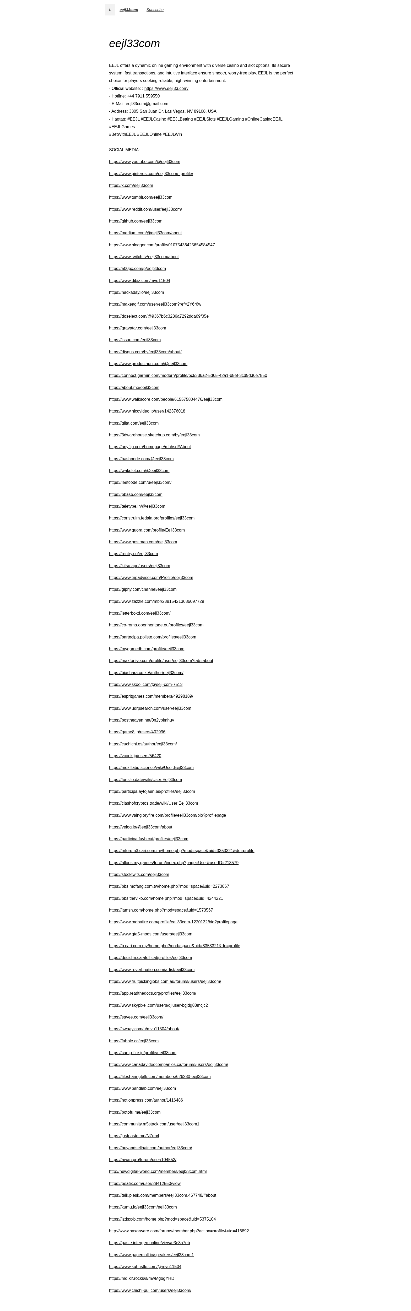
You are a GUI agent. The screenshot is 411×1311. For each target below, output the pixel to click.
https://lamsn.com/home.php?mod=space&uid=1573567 (161, 910)
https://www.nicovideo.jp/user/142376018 (147, 411)
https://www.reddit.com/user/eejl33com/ (145, 209)
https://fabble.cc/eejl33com (134, 1041)
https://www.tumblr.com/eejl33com (140, 197)
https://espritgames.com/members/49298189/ (151, 696)
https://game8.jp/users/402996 (137, 732)
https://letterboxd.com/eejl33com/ (140, 613)
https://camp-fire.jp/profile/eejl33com (142, 1052)
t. (110, 10)
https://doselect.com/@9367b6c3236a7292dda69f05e (159, 316)
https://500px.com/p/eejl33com (137, 268)
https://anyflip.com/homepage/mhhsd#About (150, 447)
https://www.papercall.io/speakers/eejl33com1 (151, 1255)
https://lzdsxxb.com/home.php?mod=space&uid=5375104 (162, 1219)
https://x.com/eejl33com (131, 185)
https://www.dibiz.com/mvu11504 (139, 280)
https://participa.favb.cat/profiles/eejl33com (148, 839)
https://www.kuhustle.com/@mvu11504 (145, 1266)
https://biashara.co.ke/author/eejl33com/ (146, 672)
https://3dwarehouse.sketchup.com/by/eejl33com (154, 435)
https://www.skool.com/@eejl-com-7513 (145, 684)
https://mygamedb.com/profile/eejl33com (146, 649)
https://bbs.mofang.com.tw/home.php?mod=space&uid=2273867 (169, 886)
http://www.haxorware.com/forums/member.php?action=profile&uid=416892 (179, 1231)
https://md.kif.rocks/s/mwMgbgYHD (141, 1278)
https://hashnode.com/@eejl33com (141, 459)
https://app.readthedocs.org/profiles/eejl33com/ (152, 993)
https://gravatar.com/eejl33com (137, 328)
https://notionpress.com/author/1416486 (146, 1100)
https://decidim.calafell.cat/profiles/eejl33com (150, 957)
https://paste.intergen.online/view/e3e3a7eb (149, 1242)
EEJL (114, 65)
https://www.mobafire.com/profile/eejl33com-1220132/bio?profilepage (173, 922)
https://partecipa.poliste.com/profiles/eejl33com (152, 637)
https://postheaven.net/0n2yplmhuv (141, 720)
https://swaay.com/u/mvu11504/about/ (144, 1029)
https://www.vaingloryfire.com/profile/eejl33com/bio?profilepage (167, 815)
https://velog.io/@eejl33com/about (140, 827)
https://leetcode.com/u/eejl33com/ (140, 482)
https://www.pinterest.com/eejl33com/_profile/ (151, 173)
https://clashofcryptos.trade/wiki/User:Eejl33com (153, 803)
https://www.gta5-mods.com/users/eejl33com (150, 934)
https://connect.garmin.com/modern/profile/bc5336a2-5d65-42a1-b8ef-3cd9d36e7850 (188, 375)
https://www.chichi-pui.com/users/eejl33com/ (150, 1290)
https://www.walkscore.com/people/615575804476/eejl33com (166, 399)
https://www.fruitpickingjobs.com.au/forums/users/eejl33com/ (165, 981)
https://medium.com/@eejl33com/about (145, 233)
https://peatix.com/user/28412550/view (145, 1183)
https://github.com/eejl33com (136, 221)
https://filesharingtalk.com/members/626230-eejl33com (160, 1076)
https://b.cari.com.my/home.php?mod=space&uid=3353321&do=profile (174, 946)
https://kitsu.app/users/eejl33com (139, 566)
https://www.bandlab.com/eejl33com (142, 1088)
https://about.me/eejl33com (134, 387)
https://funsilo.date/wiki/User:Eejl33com (145, 779)
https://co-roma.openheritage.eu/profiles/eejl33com (156, 625)
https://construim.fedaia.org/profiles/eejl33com (151, 518)
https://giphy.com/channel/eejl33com (143, 589)
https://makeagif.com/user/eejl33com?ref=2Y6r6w (155, 304)
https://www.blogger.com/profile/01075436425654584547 (162, 245)
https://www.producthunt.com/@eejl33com (148, 363)
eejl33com (129, 10)
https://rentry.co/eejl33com (133, 553)
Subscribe (155, 10)
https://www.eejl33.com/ (166, 88)
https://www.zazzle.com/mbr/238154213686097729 (156, 601)
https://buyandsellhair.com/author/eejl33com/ (150, 1148)
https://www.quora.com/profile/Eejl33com (147, 530)
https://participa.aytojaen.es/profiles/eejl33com (152, 791)
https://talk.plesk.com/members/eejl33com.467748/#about (162, 1195)
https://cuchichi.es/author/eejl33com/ (143, 744)
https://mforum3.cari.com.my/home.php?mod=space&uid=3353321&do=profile (182, 850)
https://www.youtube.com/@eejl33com (144, 161)
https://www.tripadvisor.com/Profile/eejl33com (151, 577)
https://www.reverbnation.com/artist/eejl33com (151, 969)
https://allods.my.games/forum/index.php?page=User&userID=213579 (174, 862)
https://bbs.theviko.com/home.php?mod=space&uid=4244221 (166, 898)
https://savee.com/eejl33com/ (136, 1017)
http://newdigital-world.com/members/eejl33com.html (158, 1171)
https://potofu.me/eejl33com (135, 1112)
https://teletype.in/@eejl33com (137, 506)
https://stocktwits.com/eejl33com (139, 874)
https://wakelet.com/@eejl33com (139, 470)
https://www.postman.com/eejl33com (143, 542)
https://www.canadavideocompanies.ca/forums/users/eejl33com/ (168, 1064)
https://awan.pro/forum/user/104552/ (142, 1159)
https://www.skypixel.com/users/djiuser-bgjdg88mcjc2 (158, 1005)
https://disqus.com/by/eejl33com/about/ (145, 352)
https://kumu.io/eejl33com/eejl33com (143, 1207)
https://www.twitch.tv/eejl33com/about (144, 256)
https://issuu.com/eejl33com (135, 340)
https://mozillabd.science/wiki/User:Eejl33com (151, 767)
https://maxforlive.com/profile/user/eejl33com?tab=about (161, 660)
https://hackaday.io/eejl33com (136, 292)
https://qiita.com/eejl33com (134, 423)
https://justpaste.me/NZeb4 (134, 1136)
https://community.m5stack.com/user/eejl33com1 (154, 1124)
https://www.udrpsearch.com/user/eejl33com (150, 708)
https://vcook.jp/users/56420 (135, 756)
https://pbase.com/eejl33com (136, 494)
